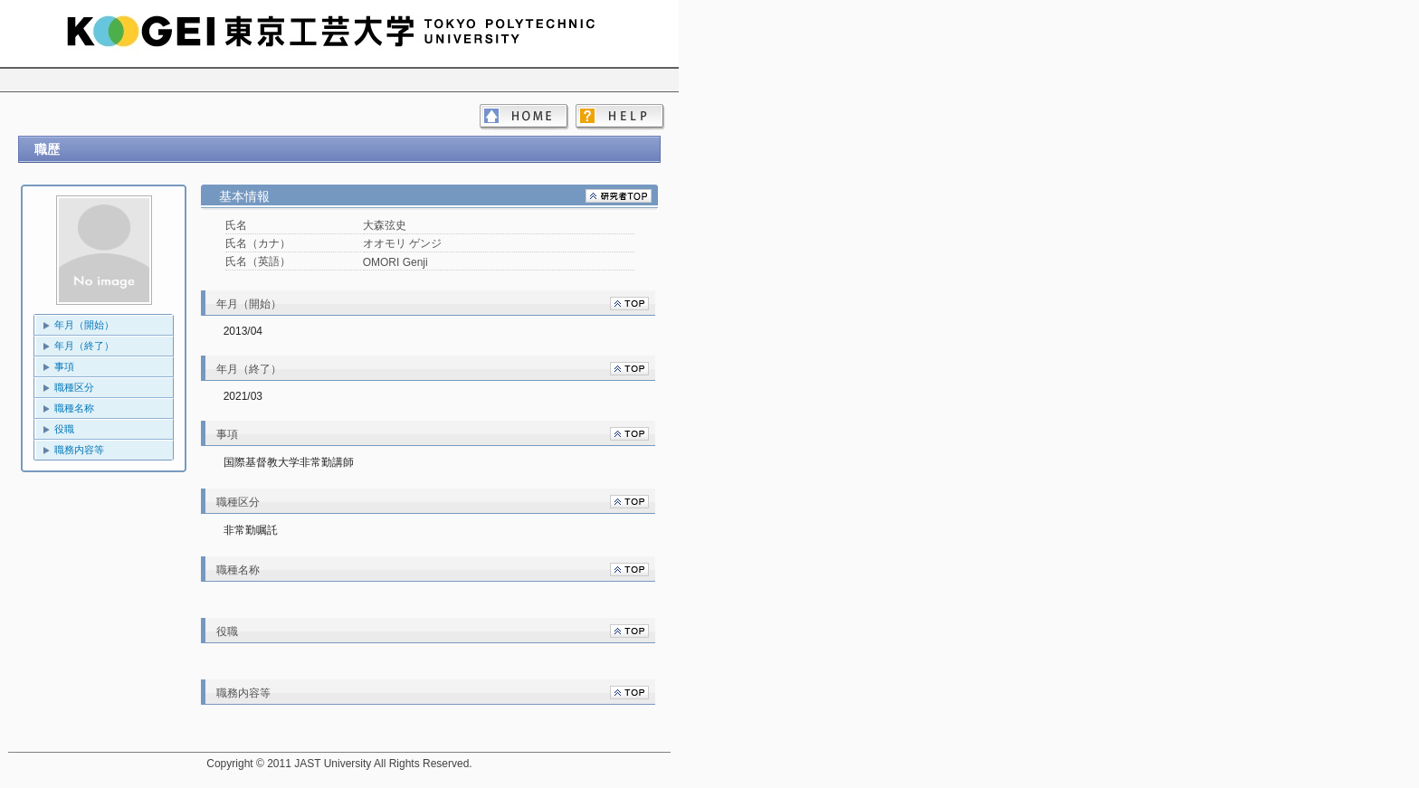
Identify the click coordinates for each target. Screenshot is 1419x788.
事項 (64, 366)
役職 (64, 428)
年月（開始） (84, 324)
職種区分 (74, 387)
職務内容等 (79, 449)
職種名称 (74, 408)
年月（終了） (84, 345)
